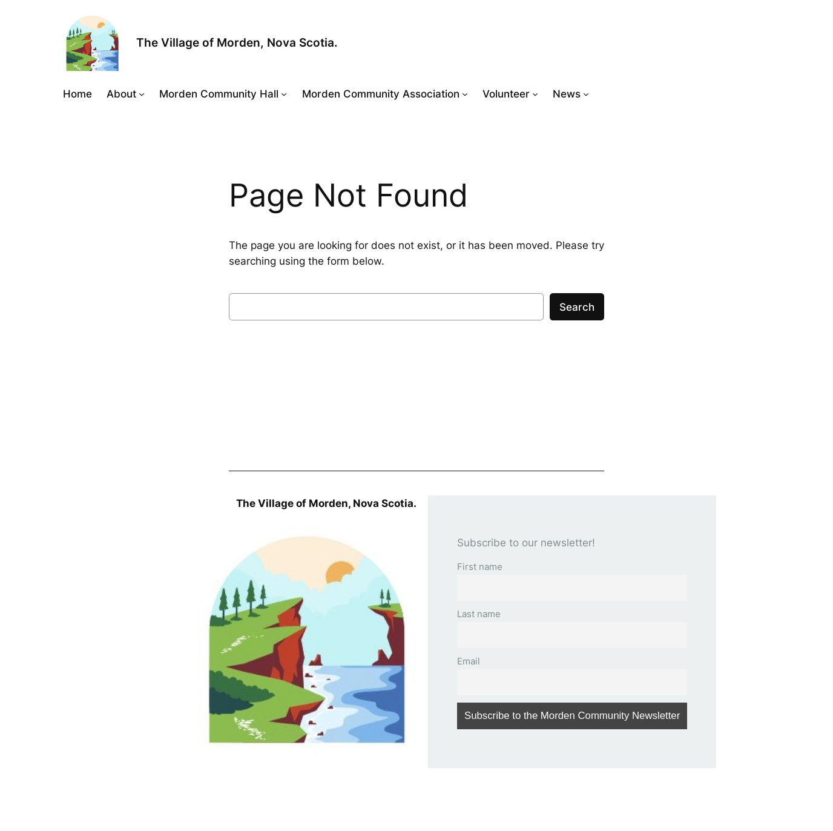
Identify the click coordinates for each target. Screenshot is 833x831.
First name (479, 566)
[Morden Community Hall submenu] (284, 94)
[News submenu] (586, 94)
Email (468, 661)
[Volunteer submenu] (535, 94)
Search (576, 307)
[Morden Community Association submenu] (465, 94)
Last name (479, 614)
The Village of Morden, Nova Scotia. (237, 42)
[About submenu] (142, 94)
